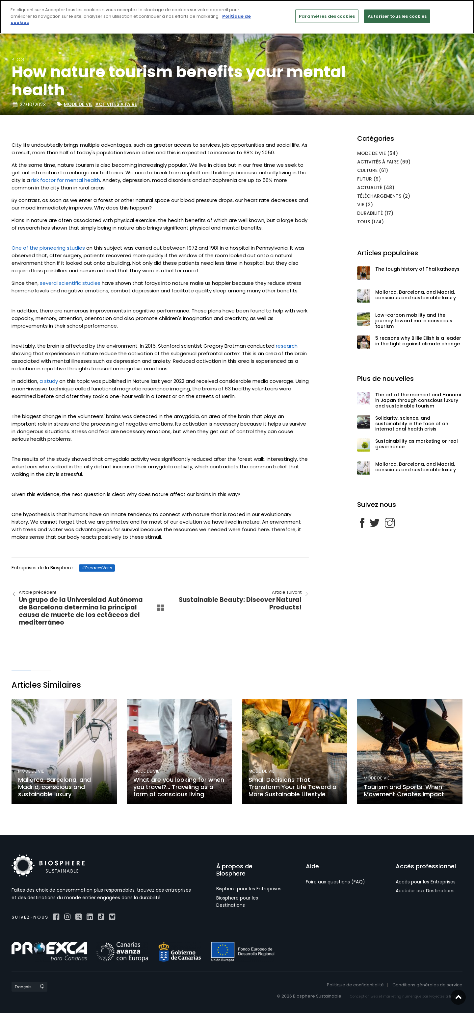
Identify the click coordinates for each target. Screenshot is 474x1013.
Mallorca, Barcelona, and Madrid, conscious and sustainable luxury (415, 295)
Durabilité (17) (375, 213)
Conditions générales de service (427, 985)
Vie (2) (365, 204)
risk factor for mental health (65, 180)
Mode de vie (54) (377, 153)
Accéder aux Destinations (425, 890)
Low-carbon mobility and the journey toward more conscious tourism (413, 321)
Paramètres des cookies (327, 16)
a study (49, 381)
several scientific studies (70, 283)
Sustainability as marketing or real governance (416, 444)
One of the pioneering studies (48, 247)
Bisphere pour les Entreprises (248, 888)
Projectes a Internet (445, 996)
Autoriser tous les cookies (397, 16)
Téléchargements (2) (383, 196)
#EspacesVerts (97, 568)
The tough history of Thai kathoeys (417, 269)
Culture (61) (372, 170)
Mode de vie (78, 104)
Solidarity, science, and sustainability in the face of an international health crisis (411, 423)
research (286, 345)
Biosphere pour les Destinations (237, 901)
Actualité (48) (375, 187)
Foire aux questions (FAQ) (335, 881)
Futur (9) (369, 179)
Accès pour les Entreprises (426, 881)
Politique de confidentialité (355, 985)
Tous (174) (370, 221)
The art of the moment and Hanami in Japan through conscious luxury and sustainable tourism (418, 400)
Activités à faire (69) (383, 162)
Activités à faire (116, 104)
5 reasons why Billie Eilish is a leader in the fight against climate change (418, 341)
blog (18, 59)
